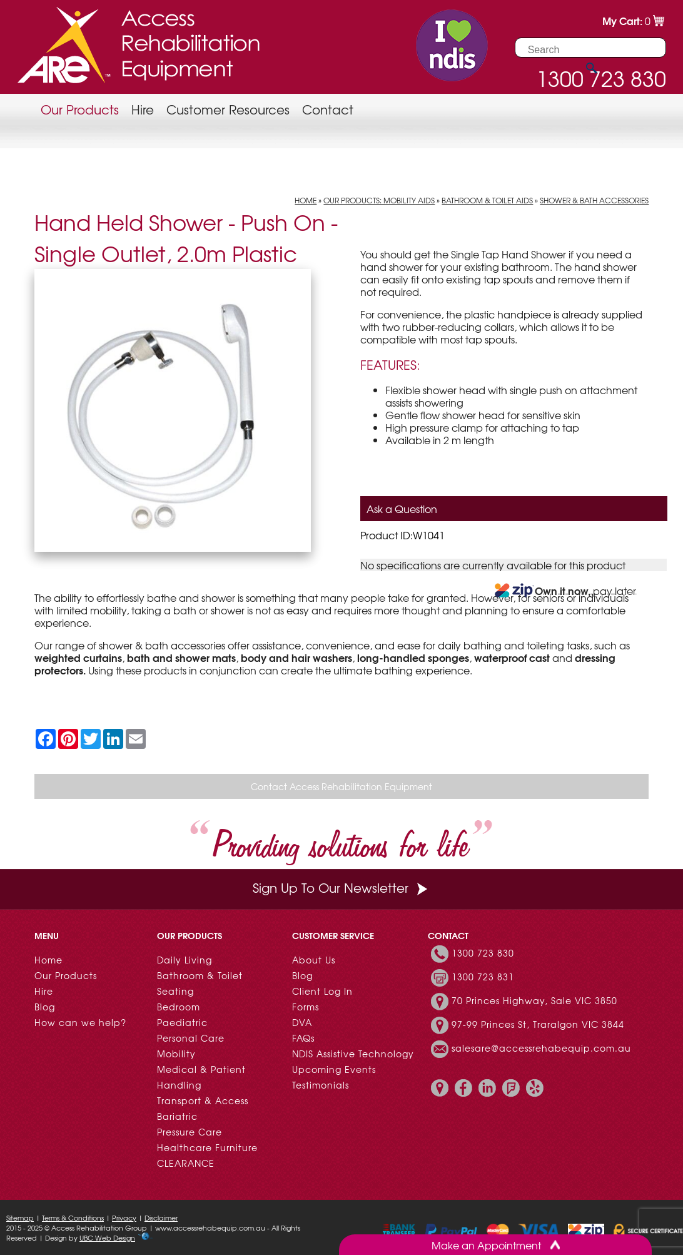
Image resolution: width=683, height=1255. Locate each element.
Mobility (176, 1053)
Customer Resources (228, 109)
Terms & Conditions (73, 1217)
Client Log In (322, 991)
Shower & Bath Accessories (594, 200)
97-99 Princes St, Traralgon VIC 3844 (538, 1024)
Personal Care (191, 1038)
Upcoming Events (334, 1069)
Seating (175, 991)
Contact (327, 109)
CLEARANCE (186, 1163)
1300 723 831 (483, 976)
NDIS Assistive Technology (353, 1053)
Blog (44, 1006)
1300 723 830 (483, 953)
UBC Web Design (107, 1237)
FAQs (303, 1038)
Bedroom (178, 1006)
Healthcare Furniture (207, 1147)
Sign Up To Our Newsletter (341, 887)
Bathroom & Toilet (200, 975)
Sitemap (20, 1217)
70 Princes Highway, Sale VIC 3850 (534, 1000)
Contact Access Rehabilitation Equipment (341, 786)
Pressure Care (189, 1131)
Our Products (80, 109)
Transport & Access (202, 1100)
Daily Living (184, 959)
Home (305, 200)
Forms (305, 1006)
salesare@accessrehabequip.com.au (541, 1048)
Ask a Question (402, 508)
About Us (313, 959)
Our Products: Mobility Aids (379, 200)
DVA (302, 1022)
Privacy (124, 1217)
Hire (142, 109)
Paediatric (182, 1022)
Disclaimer (161, 1217)
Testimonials (320, 1085)
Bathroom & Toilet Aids (487, 200)
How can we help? (80, 1022)
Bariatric (177, 1116)
